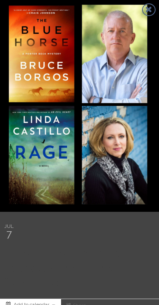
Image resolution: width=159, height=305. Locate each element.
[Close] (149, 9)
